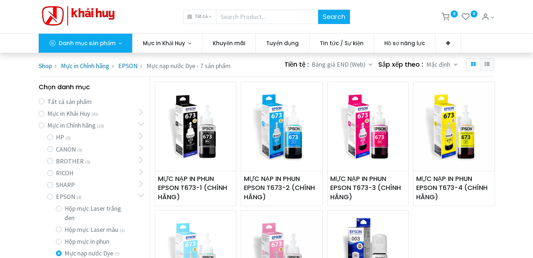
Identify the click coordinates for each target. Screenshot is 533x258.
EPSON (128, 66)
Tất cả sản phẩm (69, 101)
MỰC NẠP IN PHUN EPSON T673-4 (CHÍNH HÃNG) (452, 187)
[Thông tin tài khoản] (487, 17)
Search (334, 16)
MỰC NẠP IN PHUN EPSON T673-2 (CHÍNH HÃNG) (279, 187)
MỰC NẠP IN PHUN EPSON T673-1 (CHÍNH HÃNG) (192, 187)
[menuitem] (229, 43)
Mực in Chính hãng (85, 66)
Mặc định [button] (439, 64)
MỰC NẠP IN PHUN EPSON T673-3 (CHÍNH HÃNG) (365, 187)
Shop (45, 66)
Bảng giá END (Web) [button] (339, 64)
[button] (199, 17)
